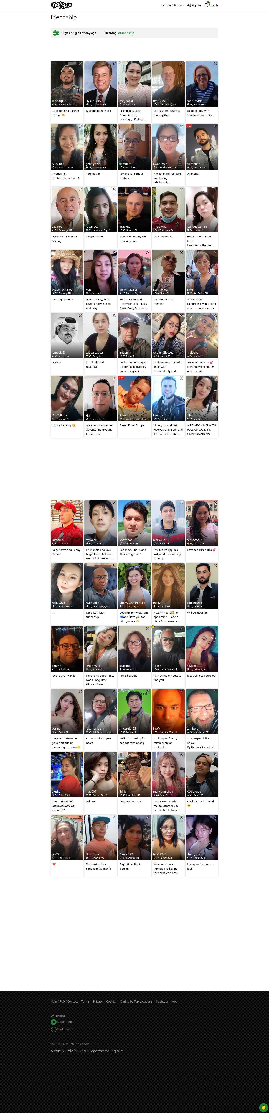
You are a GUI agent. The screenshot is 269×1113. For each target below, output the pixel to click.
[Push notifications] (263, 1107)
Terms (85, 1001)
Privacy (98, 1001)
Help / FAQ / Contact (64, 1001)
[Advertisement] (134, 50)
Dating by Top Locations (136, 1001)
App (174, 1001)
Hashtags (162, 1001)
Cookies (111, 1001)
